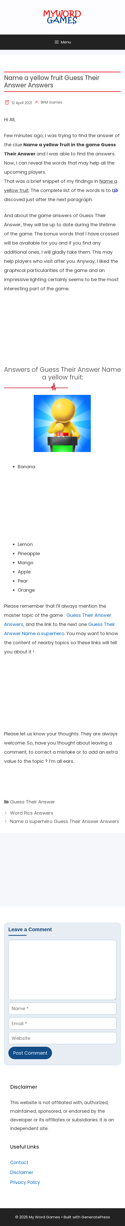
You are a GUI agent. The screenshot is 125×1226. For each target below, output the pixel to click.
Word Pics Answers (31, 813)
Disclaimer (21, 1172)
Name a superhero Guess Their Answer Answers (64, 821)
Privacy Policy (25, 1182)
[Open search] (115, 191)
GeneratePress (95, 1217)
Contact (19, 1162)
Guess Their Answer (32, 802)
